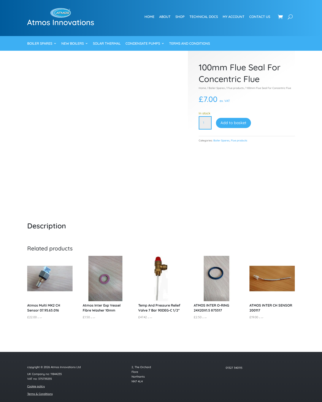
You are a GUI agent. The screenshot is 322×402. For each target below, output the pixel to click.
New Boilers (72, 44)
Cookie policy (36, 386)
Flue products (235, 88)
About (165, 16)
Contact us (259, 16)
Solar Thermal (107, 44)
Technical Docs (203, 16)
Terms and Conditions (189, 44)
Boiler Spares (39, 44)
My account (233, 16)
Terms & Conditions (40, 394)
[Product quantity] (205, 123)
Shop (180, 16)
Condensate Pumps (142, 44)
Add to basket (233, 122)
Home (149, 16)
